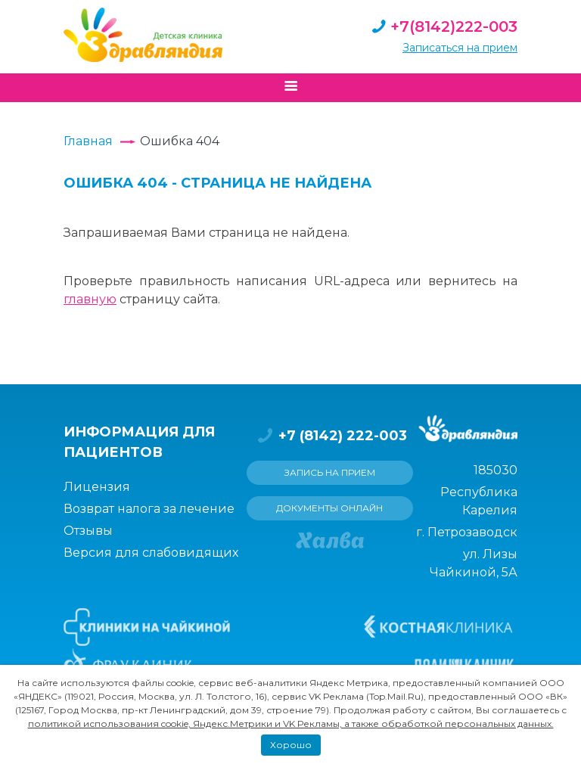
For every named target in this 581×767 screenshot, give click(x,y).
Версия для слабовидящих (151, 552)
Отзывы (88, 530)
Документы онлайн (329, 508)
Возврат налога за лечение (149, 509)
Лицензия (97, 487)
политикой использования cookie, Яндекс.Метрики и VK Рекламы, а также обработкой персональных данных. (291, 723)
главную (90, 299)
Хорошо (291, 744)
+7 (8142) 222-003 (330, 435)
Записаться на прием (459, 47)
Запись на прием (329, 472)
